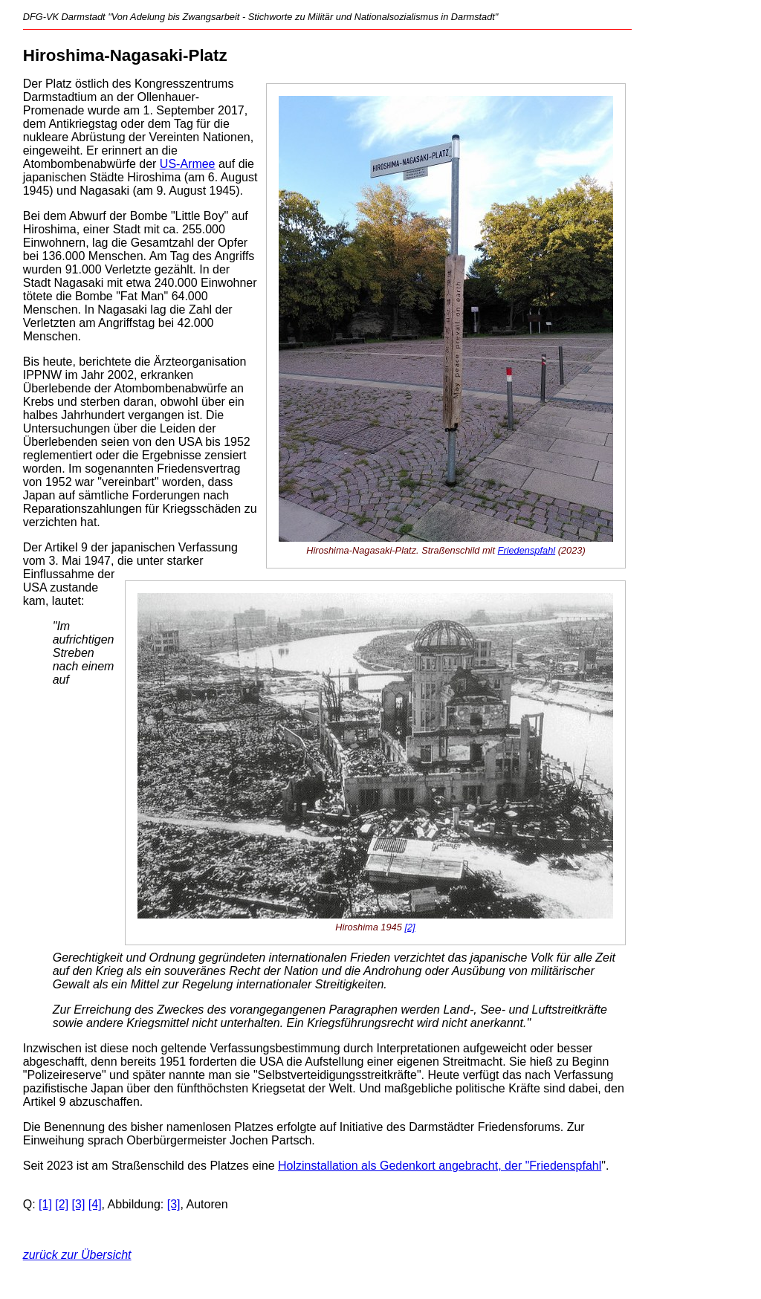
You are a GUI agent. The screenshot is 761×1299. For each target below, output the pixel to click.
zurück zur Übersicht (77, 1254)
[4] (95, 1204)
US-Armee (188, 164)
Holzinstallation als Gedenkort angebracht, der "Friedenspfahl (439, 1165)
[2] (409, 927)
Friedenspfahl (527, 550)
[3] (78, 1204)
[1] (45, 1204)
